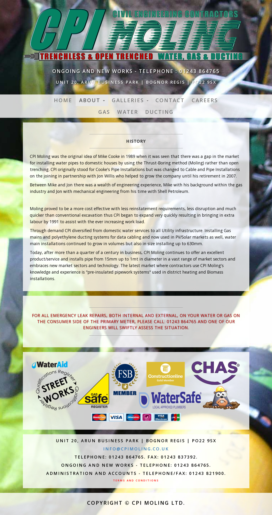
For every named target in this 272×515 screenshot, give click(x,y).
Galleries (130, 100)
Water (127, 111)
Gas (104, 111)
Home (63, 100)
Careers (205, 100)
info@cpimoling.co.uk (136, 449)
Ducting (159, 111)
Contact (170, 100)
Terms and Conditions (136, 480)
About (92, 100)
